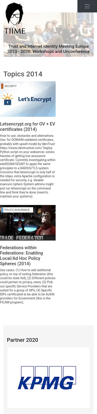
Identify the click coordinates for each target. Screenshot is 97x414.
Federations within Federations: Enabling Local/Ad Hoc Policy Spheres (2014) (21, 255)
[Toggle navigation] (87, 6)
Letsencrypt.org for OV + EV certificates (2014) (27, 126)
